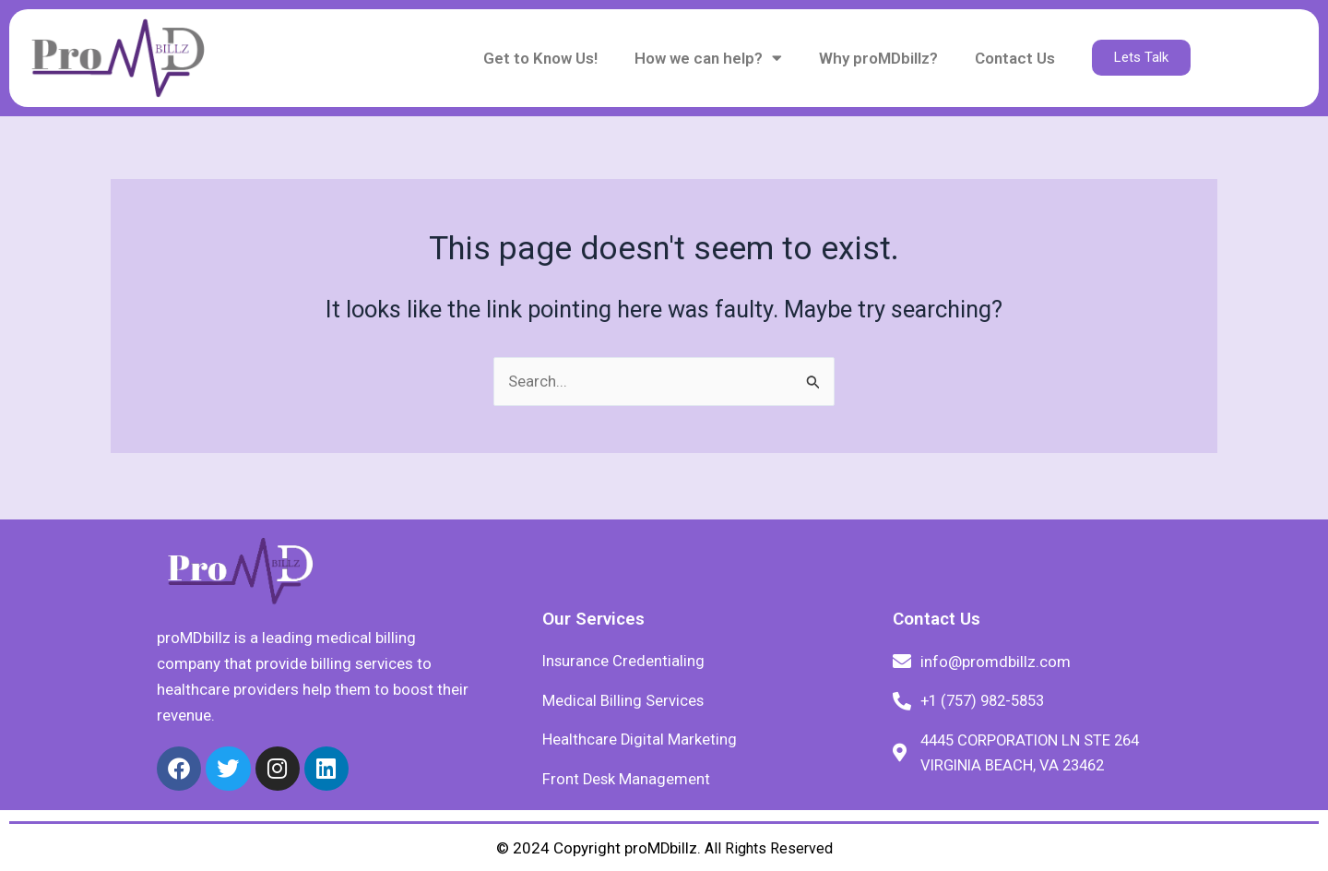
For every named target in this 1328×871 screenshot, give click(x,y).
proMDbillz (660, 848)
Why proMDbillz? (878, 58)
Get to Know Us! (540, 58)
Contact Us (1015, 58)
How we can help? (708, 58)
